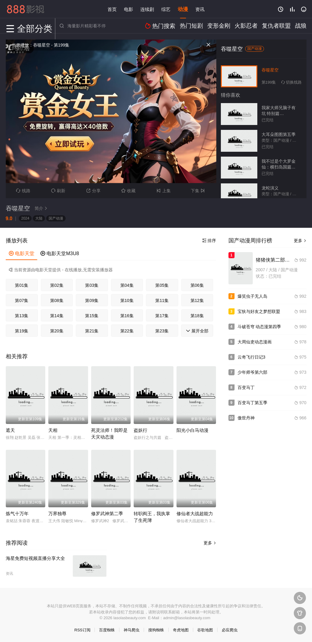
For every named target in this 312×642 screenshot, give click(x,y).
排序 (209, 240)
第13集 (21, 315)
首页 (112, 9)
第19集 (21, 330)
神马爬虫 (131, 630)
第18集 (197, 315)
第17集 (162, 315)
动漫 (183, 9)
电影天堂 (21, 253)
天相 (52, 430)
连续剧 (147, 9)
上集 (163, 190)
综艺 (165, 9)
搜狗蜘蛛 (156, 630)
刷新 (58, 190)
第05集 (162, 285)
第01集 (21, 285)
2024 (25, 218)
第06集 (197, 285)
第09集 (91, 300)
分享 (93, 190)
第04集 (127, 285)
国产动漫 (56, 218)
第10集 (127, 300)
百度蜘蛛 (107, 630)
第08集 (56, 300)
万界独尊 (57, 513)
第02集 (56, 285)
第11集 (162, 300)
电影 (128, 9)
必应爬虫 (230, 630)
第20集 (56, 330)
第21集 (91, 330)
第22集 (127, 330)
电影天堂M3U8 (59, 253)
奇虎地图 (181, 630)
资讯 (199, 9)
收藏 (128, 190)
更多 (210, 542)
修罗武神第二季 (107, 513)
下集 (198, 190)
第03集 (91, 285)
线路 (23, 190)
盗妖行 (140, 430)
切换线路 (291, 82)
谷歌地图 (205, 630)
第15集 (91, 315)
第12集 (197, 300)
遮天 (10, 430)
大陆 (39, 218)
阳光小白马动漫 (192, 430)
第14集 (56, 315)
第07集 (21, 300)
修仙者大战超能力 (195, 513)
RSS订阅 (82, 630)
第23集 (162, 330)
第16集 (127, 315)
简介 (42, 208)
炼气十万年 (17, 513)
